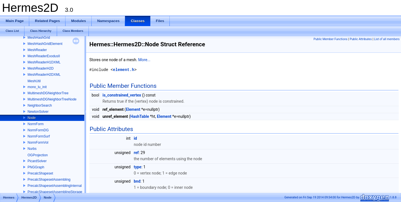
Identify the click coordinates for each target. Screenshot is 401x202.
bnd (137, 181)
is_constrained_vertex (122, 95)
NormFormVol (38, 142)
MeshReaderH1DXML (44, 62)
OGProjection (38, 155)
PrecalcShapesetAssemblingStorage (55, 192)
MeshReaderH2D (41, 68)
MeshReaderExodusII (44, 56)
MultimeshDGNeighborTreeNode (52, 99)
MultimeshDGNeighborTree (48, 93)
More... (144, 60)
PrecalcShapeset (40, 173)
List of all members (387, 39)
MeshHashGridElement (45, 44)
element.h (123, 69)
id (135, 138)
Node (32, 118)
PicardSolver (37, 161)
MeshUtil (34, 81)
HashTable (139, 116)
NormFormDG (38, 130)
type (137, 167)
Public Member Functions (331, 39)
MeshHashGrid (39, 38)
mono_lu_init (37, 87)
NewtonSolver (38, 112)
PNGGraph (36, 167)
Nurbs (32, 149)
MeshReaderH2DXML (44, 75)
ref (136, 152)
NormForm (36, 124)
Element (133, 109)
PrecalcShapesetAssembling (49, 180)
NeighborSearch (40, 105)
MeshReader (37, 50)
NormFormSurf (39, 136)
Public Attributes (361, 39)
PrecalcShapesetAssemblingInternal (55, 186)
